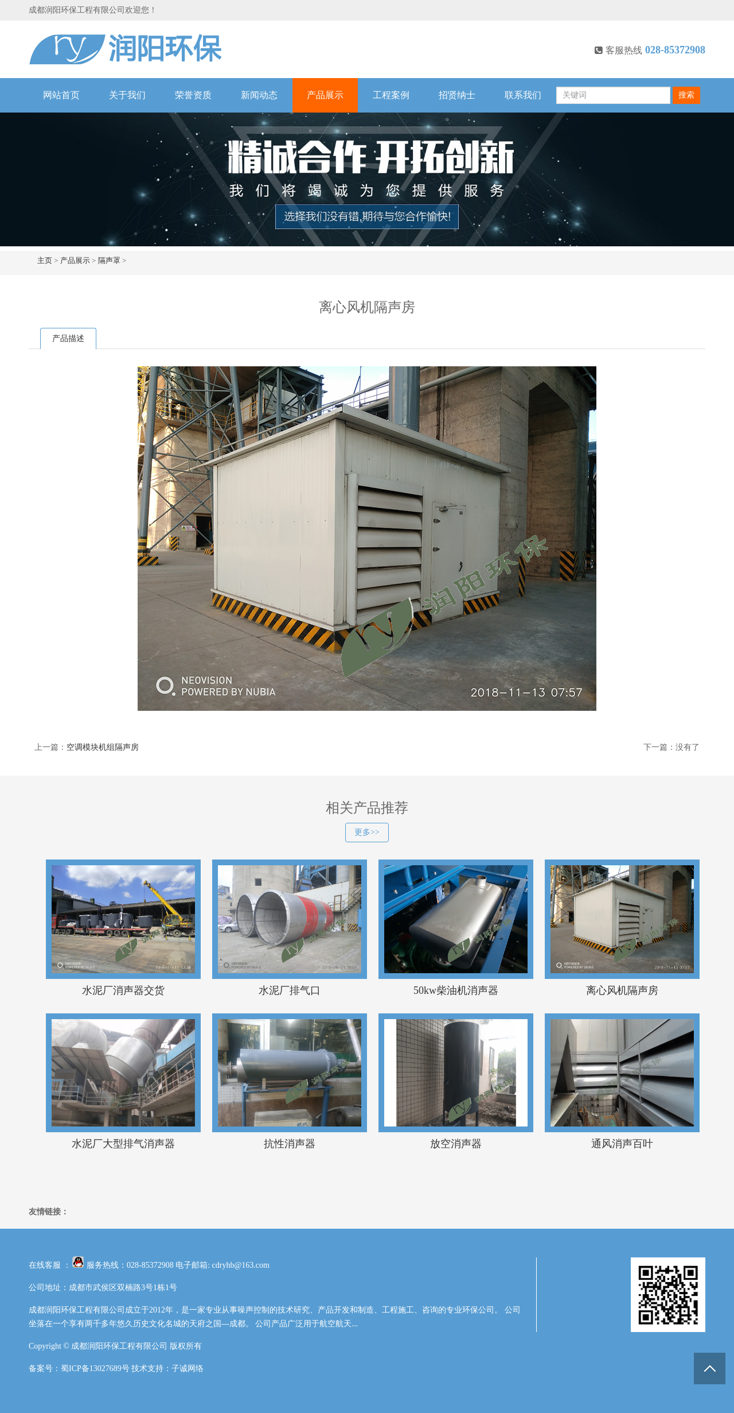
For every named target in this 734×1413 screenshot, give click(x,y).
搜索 (686, 95)
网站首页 (61, 95)
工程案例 (391, 95)
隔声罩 (109, 260)
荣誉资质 (193, 95)
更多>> (367, 832)
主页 (44, 260)
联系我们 (523, 95)
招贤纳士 (457, 95)
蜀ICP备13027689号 (95, 1368)
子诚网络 (187, 1368)
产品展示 (325, 95)
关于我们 (127, 95)
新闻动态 (259, 95)
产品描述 (68, 338)
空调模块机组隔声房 (103, 747)
